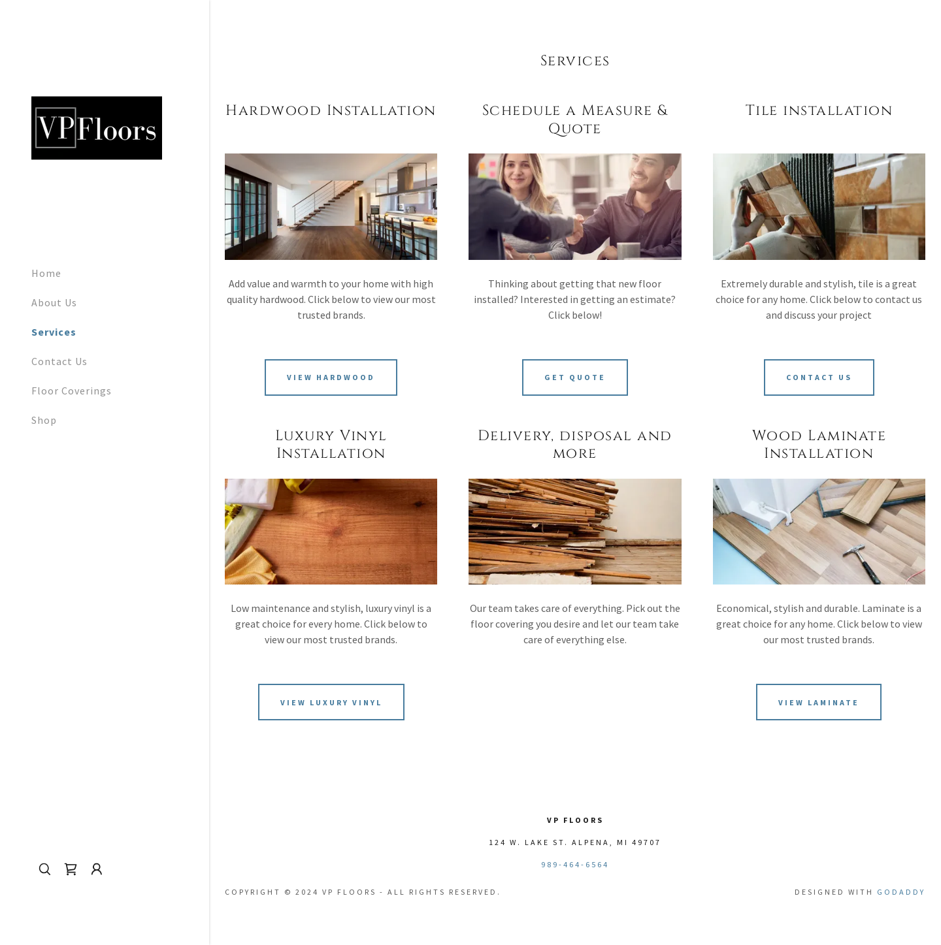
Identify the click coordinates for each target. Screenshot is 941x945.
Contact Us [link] (59, 361)
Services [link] (53, 331)
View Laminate (818, 702)
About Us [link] (54, 302)
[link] (96, 126)
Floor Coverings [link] (71, 390)
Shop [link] (44, 419)
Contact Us (819, 377)
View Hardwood (331, 377)
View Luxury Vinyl (331, 702)
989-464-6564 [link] (575, 864)
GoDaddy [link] (901, 892)
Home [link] (46, 273)
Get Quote (575, 377)
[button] (97, 869)
